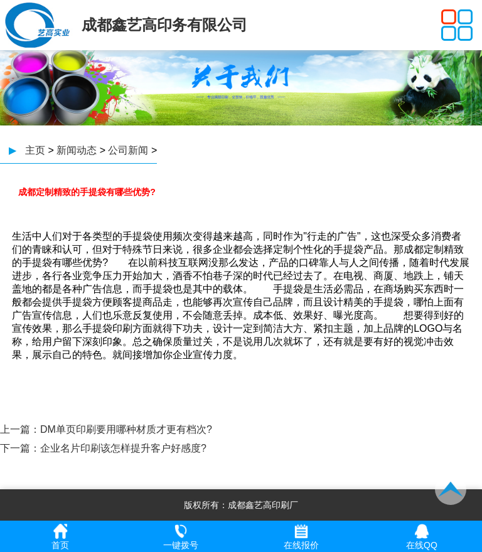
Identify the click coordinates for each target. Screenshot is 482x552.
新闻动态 (76, 150)
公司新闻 (128, 150)
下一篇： (20, 448)
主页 (35, 150)
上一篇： (20, 429)
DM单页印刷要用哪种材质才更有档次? (126, 429)
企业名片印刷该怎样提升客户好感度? (123, 448)
